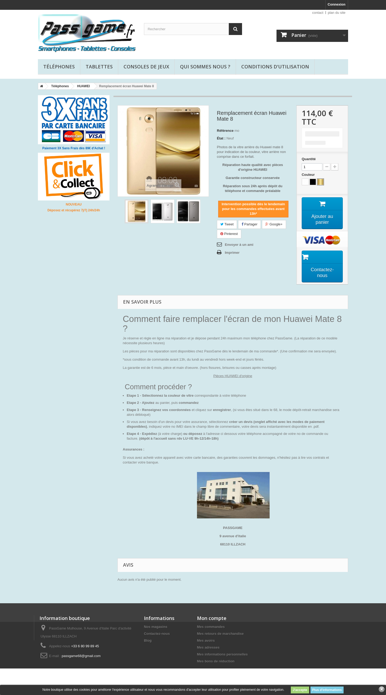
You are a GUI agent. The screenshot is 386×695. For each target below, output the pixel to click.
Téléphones (59, 66)
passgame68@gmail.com (81, 656)
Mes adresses (208, 648)
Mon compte (211, 618)
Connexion (336, 4)
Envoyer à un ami (239, 245)
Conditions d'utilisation (275, 66)
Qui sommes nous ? (205, 66)
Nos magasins (155, 627)
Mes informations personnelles (222, 655)
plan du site (337, 13)
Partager (249, 224)
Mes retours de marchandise (220, 634)
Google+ (274, 224)
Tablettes (99, 66)
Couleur (309, 175)
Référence (225, 131)
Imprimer (232, 253)
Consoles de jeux (146, 66)
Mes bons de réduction (216, 661)
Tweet (227, 224)
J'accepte (300, 690)
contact (317, 13)
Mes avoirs (206, 641)
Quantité (309, 159)
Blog (148, 641)
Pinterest (229, 234)
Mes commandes (211, 627)
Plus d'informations (327, 690)
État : (221, 138)
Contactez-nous (157, 634)
